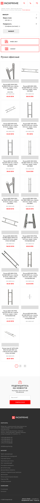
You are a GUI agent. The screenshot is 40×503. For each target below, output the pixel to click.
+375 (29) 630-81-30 (6, 440)
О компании (4, 488)
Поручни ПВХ (4, 478)
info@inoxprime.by (6, 446)
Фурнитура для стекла (16, 8)
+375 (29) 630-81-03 (6, 437)
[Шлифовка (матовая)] (3, 26)
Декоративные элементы (8, 469)
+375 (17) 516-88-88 (6, 442)
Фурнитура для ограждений (9, 455)
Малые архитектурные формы (9, 476)
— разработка (30, 498)
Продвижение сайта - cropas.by (30, 499)
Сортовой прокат (6, 458)
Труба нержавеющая (7, 453)
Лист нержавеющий (6, 462)
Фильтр (11, 31)
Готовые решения (6, 480)
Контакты (3, 490)
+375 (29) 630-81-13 (6, 439)
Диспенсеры (4, 474)
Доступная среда (5, 467)
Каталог (8, 8)
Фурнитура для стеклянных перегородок (11, 10)
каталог (10, 49)
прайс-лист (11, 41)
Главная (3, 8)
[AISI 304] (3, 20)
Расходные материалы (7, 464)
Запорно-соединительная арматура (11, 471)
